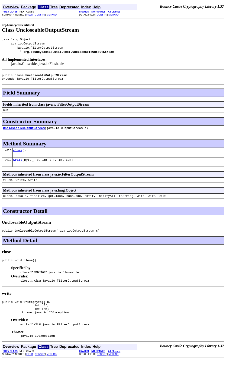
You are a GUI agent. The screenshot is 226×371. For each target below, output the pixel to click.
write (17, 164)
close (17, 154)
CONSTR (40, 14)
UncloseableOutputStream (24, 131)
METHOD (52, 14)
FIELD (29, 14)
